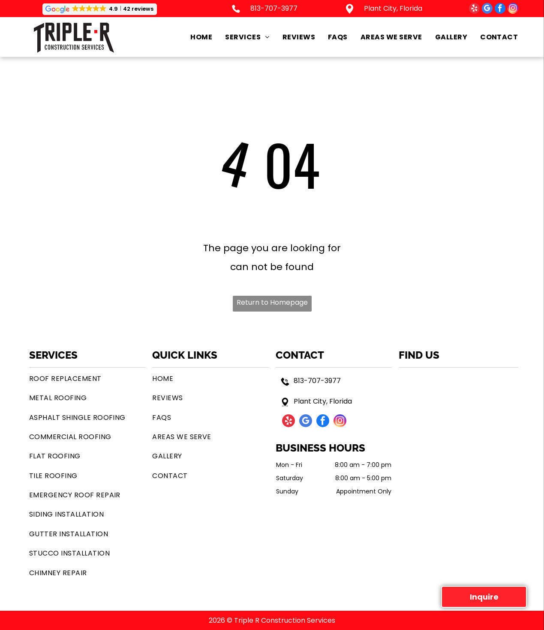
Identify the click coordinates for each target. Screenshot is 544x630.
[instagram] (513, 9)
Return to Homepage (272, 302)
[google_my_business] (487, 9)
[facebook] (500, 9)
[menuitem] (194, 37)
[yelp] (474, 9)
